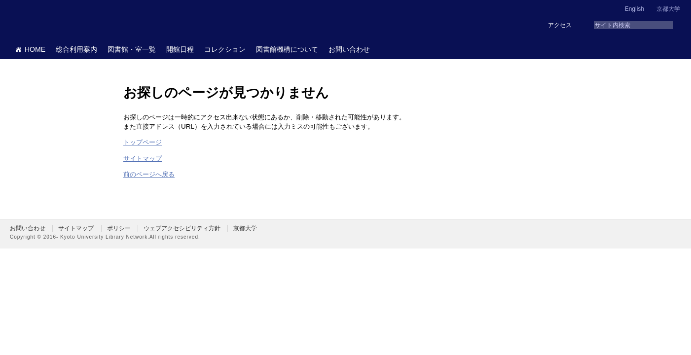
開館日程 (180, 49)
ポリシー (119, 228)
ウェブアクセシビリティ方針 (182, 228)
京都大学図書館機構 (85, 19)
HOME (35, 49)
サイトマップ (142, 158)
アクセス (560, 25)
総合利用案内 (76, 49)
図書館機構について (287, 49)
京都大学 (668, 8)
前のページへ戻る (149, 174)
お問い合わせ (349, 49)
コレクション (225, 49)
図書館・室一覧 (132, 49)
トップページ (142, 142)
